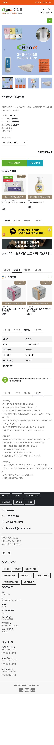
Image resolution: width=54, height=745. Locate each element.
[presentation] (4, 50)
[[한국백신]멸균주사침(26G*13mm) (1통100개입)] (39, 292)
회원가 (4, 209)
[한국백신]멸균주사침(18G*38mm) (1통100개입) (13, 310)
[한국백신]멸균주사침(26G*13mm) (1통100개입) (39, 310)
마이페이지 (6, 502)
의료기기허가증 (29, 582)
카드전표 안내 (31, 569)
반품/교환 (38, 220)
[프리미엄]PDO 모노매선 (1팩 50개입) (13, 203)
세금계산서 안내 (9, 575)
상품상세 (7, 220)
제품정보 (27, 220)
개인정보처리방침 (32, 495)
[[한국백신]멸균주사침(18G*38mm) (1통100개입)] (14, 292)
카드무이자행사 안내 (11, 582)
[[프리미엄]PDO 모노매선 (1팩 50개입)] (14, 186)
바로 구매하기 (35, 162)
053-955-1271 (14, 522)
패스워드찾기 (47, 2)
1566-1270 (12, 516)
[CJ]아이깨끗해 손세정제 (36, 202)
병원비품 (15, 118)
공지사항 (17, 569)
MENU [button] (6, 2)
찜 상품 (29, 502)
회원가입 (38, 2)
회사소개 (5, 495)
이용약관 (17, 495)
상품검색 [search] (49, 11)
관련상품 (17, 220)
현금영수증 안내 (26, 575)
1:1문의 (6, 569)
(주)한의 (16, 124)
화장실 (29, 200)
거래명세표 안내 (42, 575)
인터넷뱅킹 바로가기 (9, 652)
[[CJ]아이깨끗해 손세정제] (40, 186)
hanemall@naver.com (18, 528)
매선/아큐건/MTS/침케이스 (10, 200)
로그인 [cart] (42, 11)
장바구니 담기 (14, 162)
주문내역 (19, 502)
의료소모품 (15, 121)
